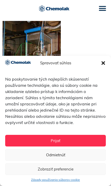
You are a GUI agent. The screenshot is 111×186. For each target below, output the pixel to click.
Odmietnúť (55, 154)
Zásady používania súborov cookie (55, 180)
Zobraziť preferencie (55, 169)
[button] (103, 63)
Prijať (55, 140)
